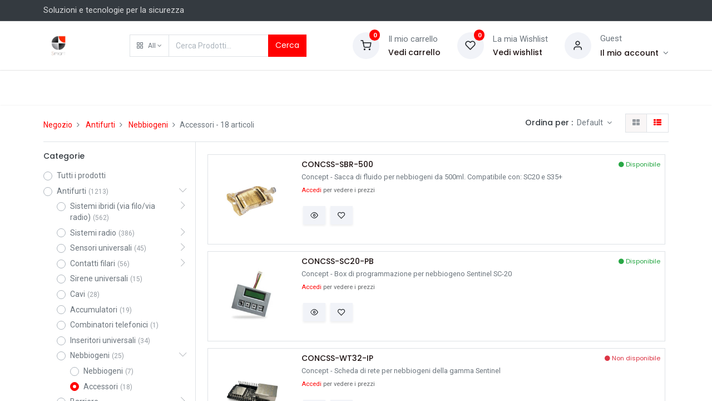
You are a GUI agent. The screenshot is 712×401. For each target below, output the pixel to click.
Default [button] (591, 122)
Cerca (287, 45)
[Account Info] (634, 53)
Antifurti (100, 124)
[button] (149, 46)
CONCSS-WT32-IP (337, 358)
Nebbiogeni (148, 124)
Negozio (57, 124)
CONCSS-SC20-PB (337, 261)
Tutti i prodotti (81, 175)
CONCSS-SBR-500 (337, 164)
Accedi (311, 190)
